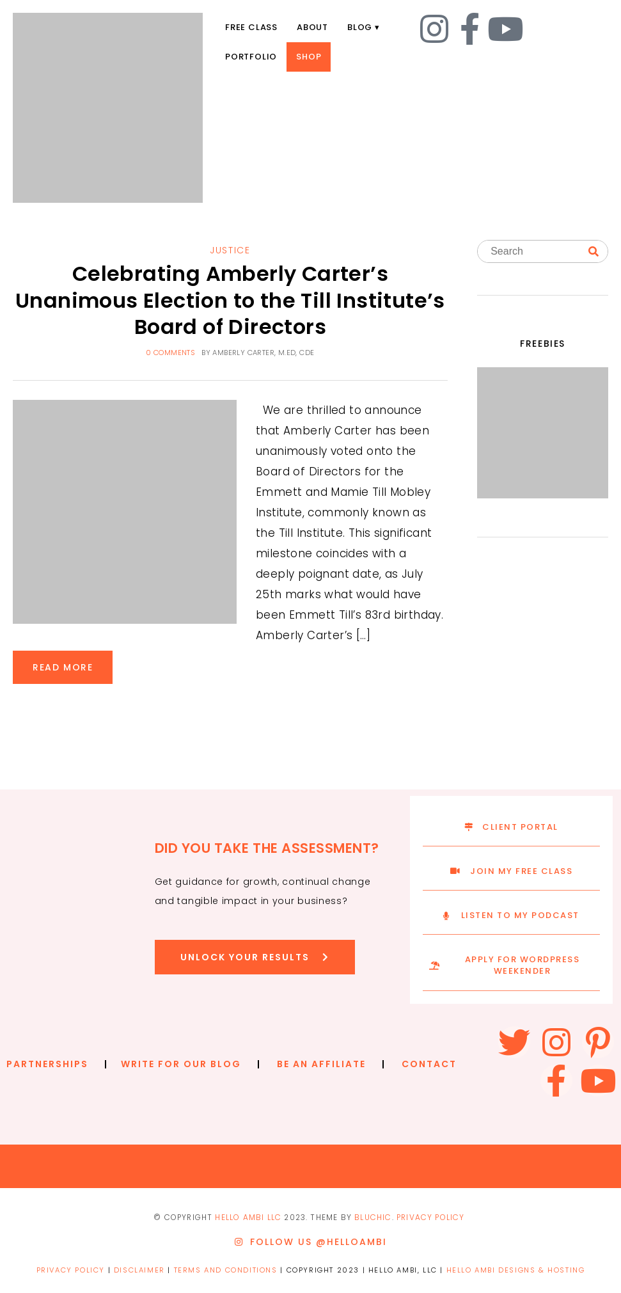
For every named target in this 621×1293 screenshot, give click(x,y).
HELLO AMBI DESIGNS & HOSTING (515, 1270)
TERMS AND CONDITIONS (226, 1270)
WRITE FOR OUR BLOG (181, 1064)
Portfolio (251, 57)
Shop (308, 57)
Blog (359, 27)
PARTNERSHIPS (47, 1064)
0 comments (170, 352)
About (312, 27)
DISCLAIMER (139, 1270)
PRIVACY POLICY (431, 1217)
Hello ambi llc (248, 1217)
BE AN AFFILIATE (321, 1064)
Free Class (251, 27)
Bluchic (372, 1217)
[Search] (593, 252)
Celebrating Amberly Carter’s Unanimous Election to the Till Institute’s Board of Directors (230, 300)
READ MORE (63, 667)
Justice (230, 250)
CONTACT (429, 1064)
